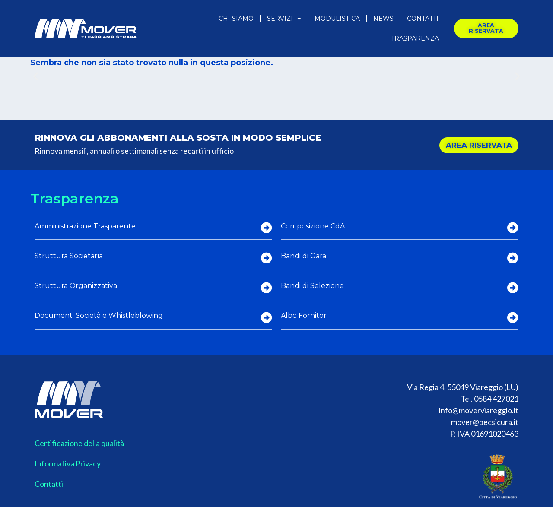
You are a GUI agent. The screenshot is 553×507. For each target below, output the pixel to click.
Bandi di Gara (303, 256)
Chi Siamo (236, 18)
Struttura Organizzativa (76, 286)
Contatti (423, 18)
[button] (35, 76)
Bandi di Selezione (312, 286)
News (383, 18)
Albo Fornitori (304, 315)
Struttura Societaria (69, 256)
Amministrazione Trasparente (85, 226)
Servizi (284, 18)
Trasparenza (415, 38)
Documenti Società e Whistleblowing (99, 315)
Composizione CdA (313, 226)
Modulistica (337, 18)
